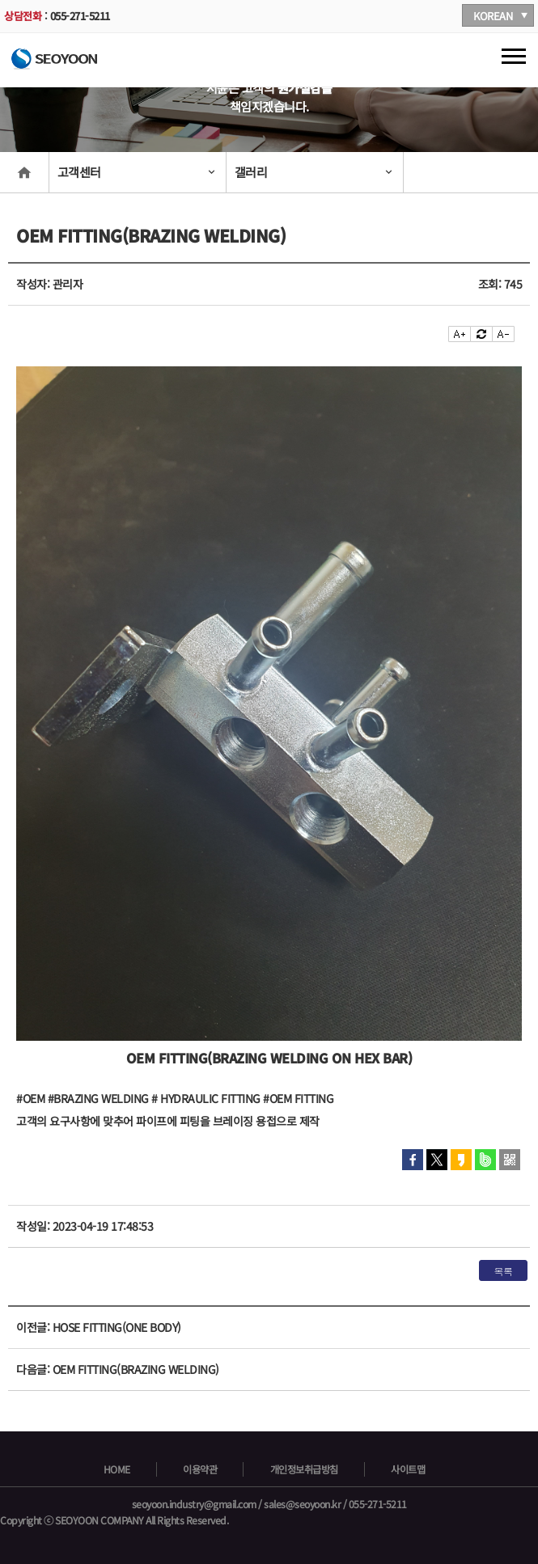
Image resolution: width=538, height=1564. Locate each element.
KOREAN (492, 15)
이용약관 (200, 1469)
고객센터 (79, 171)
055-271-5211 (80, 15)
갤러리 (251, 171)
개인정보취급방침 (304, 1469)
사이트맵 (408, 1469)
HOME (117, 1469)
